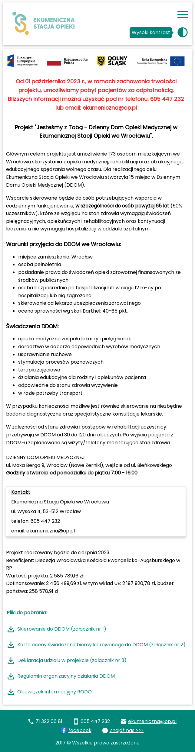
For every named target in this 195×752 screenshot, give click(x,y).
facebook (79, 730)
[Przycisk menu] (183, 14)
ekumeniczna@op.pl (110, 107)
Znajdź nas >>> (127, 730)
